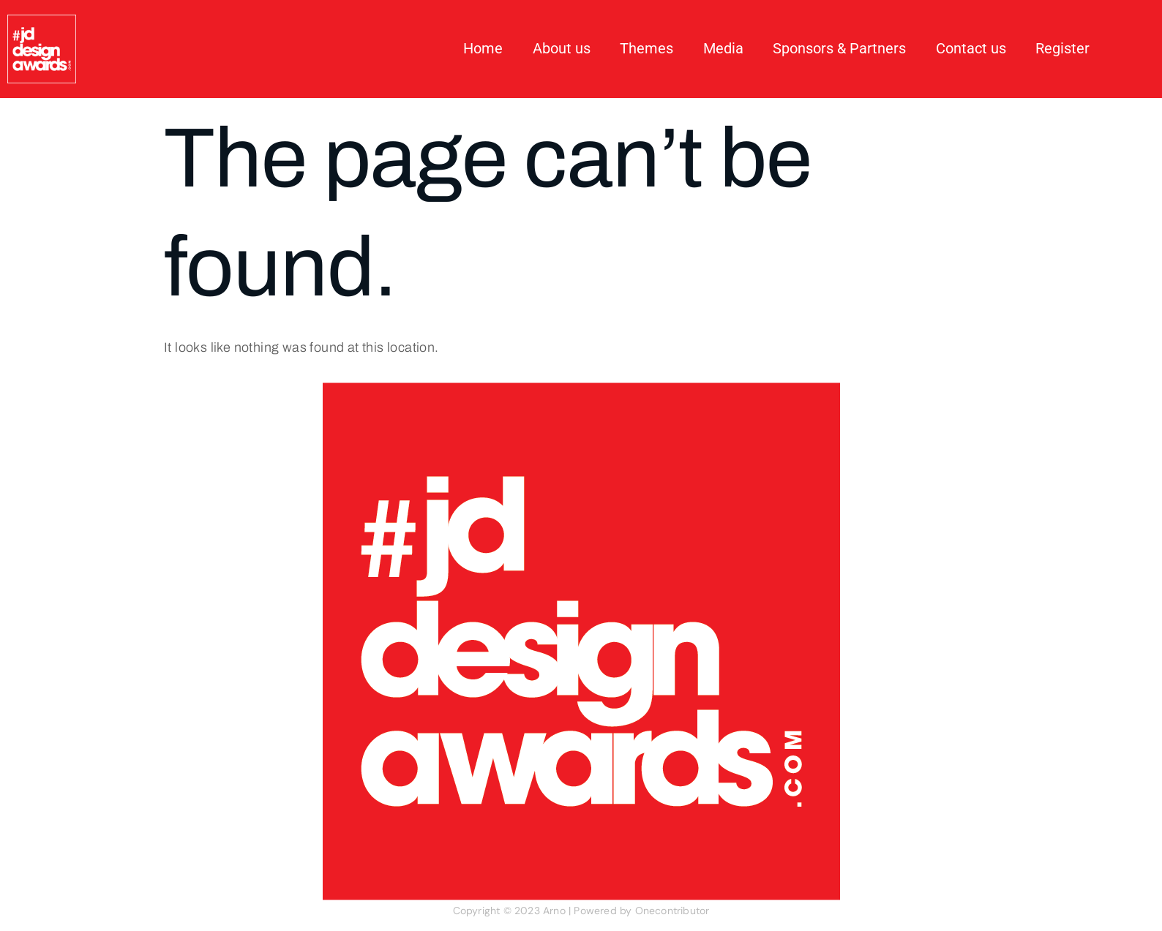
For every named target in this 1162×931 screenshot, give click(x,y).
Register (1062, 49)
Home (485, 49)
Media (724, 49)
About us (563, 49)
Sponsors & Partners (840, 49)
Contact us (971, 49)
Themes (648, 49)
